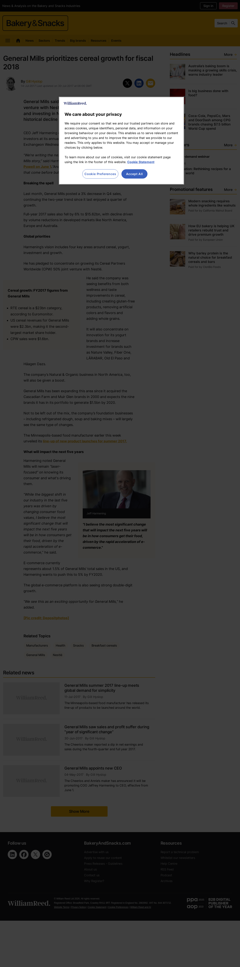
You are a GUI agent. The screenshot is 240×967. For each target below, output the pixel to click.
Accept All (134, 174)
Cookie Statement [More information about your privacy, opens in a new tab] (140, 162)
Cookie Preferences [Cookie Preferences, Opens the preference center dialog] (100, 174)
